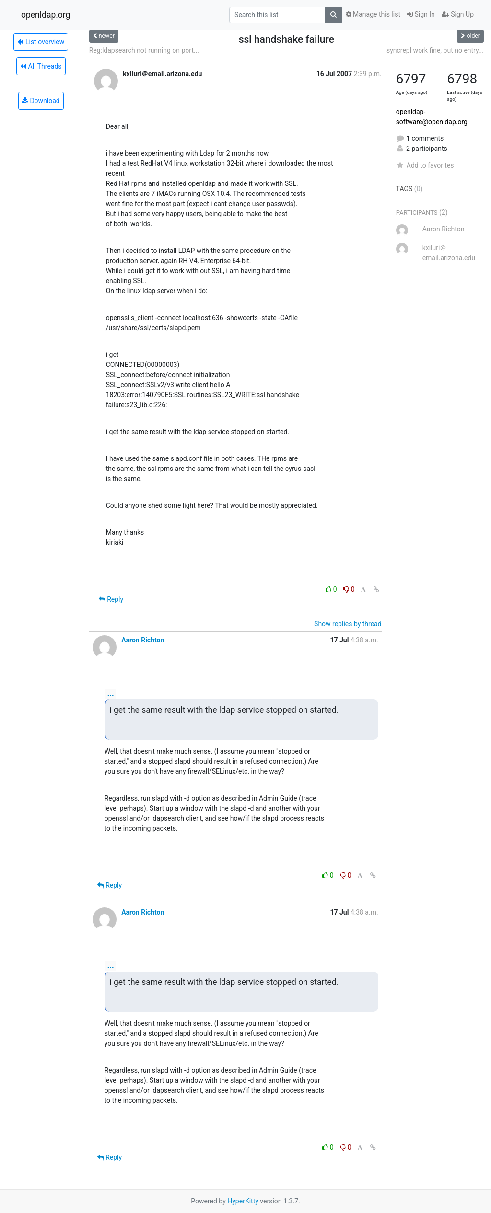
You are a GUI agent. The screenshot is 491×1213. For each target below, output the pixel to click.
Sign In (421, 14)
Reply (111, 599)
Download (41, 100)
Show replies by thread (348, 624)
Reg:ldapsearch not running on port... (144, 50)
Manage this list (373, 14)
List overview (40, 42)
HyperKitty (242, 1201)
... (110, 693)
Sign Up (458, 14)
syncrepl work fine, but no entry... (435, 50)
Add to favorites (425, 165)
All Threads (40, 66)
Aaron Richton (142, 640)
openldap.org (45, 15)
